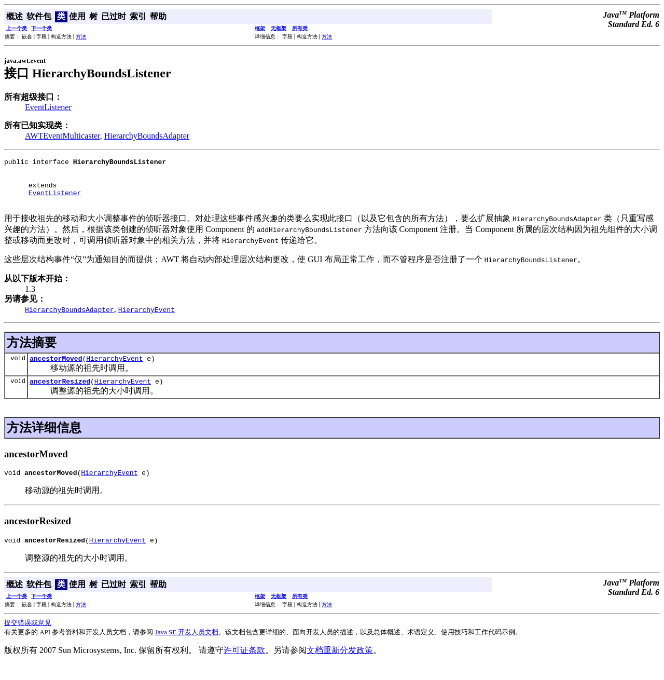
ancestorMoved (56, 369)
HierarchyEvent (114, 369)
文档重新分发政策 (340, 665)
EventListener (48, 107)
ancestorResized (60, 393)
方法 (81, 36)
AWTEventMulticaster (62, 135)
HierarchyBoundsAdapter (146, 135)
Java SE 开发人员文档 (187, 647)
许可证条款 (244, 665)
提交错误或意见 (27, 638)
